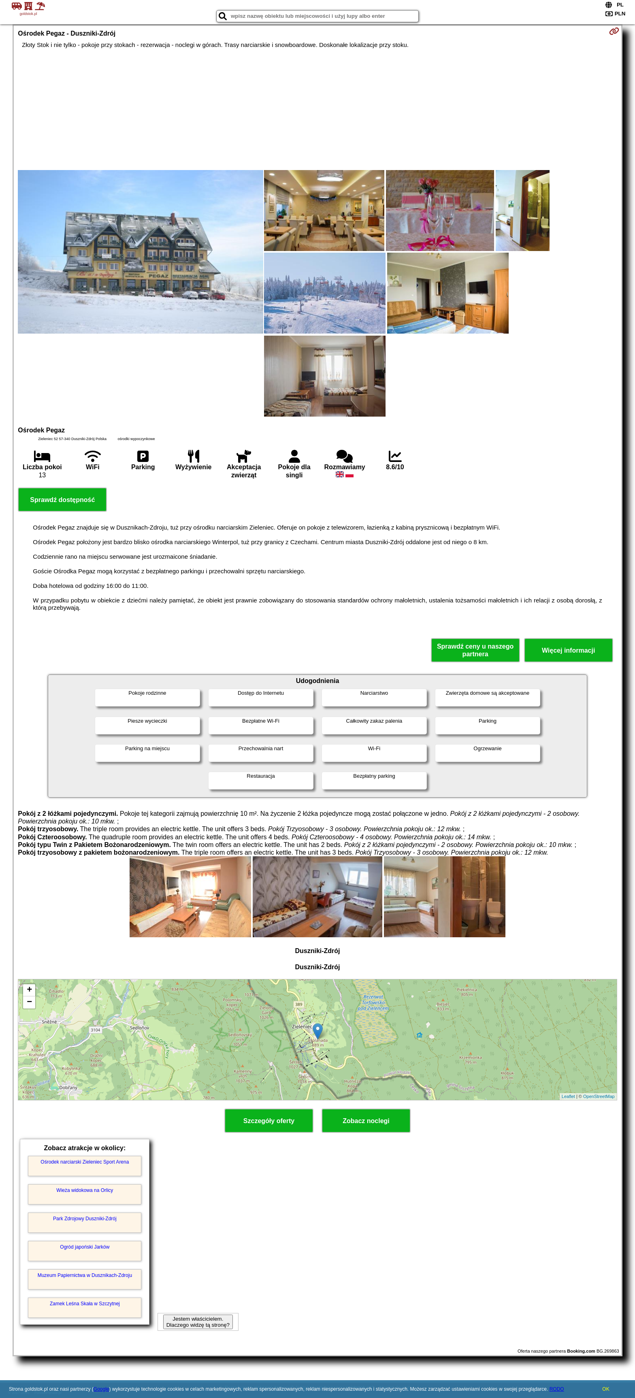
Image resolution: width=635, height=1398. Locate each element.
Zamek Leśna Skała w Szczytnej (85, 1304)
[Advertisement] (317, 109)
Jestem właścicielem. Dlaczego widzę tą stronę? (198, 1322)
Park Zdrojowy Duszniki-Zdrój (85, 1218)
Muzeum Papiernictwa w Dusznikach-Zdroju (85, 1275)
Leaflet (568, 1096)
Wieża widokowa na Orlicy (84, 1190)
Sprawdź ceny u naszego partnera (475, 650)
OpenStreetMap (599, 1096)
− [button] (29, 1002)
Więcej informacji (568, 650)
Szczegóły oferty (268, 1120)
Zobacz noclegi (366, 1120)
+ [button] (29, 990)
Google (101, 1389)
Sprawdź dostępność (62, 499)
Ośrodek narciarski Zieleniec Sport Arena (84, 1162)
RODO (557, 1389)
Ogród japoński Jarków (84, 1247)
